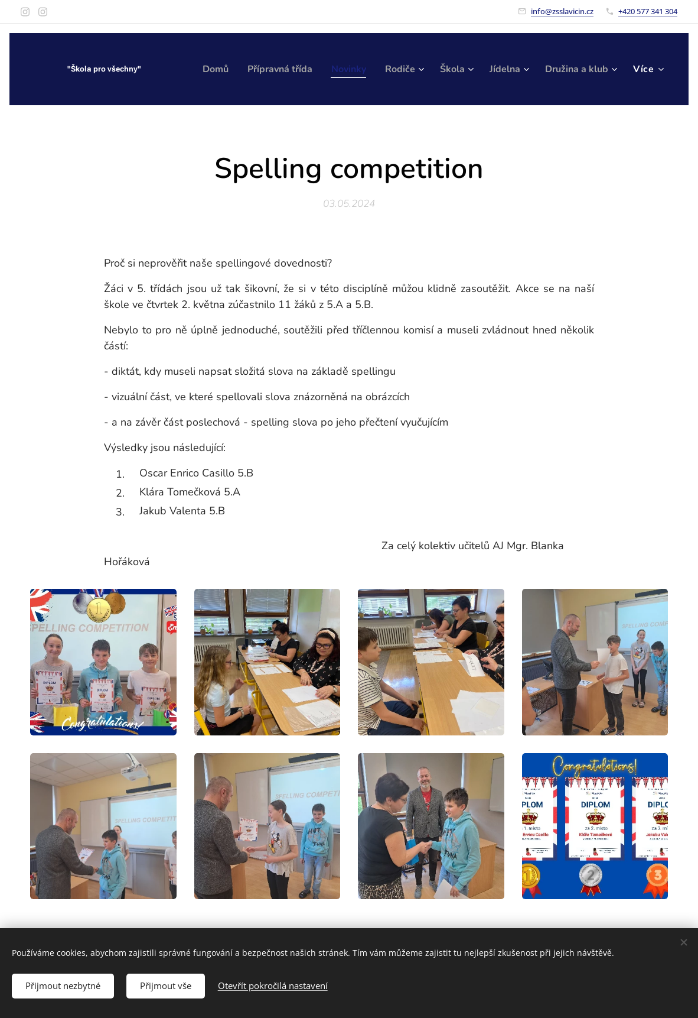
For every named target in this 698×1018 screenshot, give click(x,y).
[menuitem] (287, 69)
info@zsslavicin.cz (562, 11)
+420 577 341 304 (647, 11)
